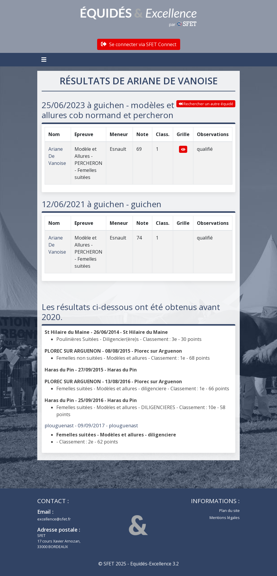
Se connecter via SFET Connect (138, 44)
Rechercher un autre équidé (206, 103)
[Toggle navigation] (45, 59)
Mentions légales (225, 517)
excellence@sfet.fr (54, 519)
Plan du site (229, 510)
